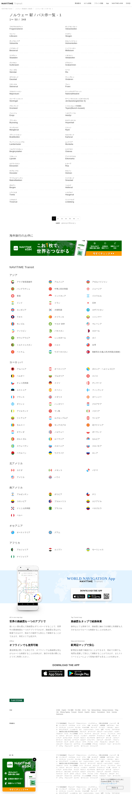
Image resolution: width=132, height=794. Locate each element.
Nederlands (59, 714)
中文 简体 (78, 710)
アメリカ (90, 742)
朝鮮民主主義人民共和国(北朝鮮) (68, 731)
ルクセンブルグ (67, 737)
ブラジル (95, 744)
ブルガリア (59, 733)
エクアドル (77, 744)
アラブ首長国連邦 (61, 723)
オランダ (108, 737)
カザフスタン (110, 725)
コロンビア (59, 744)
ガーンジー (69, 735)
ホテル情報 (87, 3)
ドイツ (81, 733)
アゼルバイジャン (81, 723)
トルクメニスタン (88, 729)
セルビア (83, 740)
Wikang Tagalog (65, 712)
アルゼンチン (104, 742)
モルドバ (83, 737)
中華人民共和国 (103, 723)
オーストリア (92, 731)
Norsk (108, 712)
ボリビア (111, 742)
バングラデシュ (92, 723)
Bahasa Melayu (96, 710)
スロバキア (108, 740)
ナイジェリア (94, 746)
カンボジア (95, 725)
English (64, 710)
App (107, 3)
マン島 (108, 735)
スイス (66, 733)
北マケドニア (100, 737)
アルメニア (71, 723)
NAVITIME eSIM (117, 3)
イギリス (61, 735)
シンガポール (74, 729)
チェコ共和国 (74, 733)
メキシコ (77, 742)
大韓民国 (102, 725)
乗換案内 (78, 3)
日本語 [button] (128, 3)
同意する (115, 788)
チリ (117, 742)
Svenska (114, 712)
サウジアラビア (63, 729)
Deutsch (80, 712)
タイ (80, 729)
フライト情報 (98, 3)
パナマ (84, 742)
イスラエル (72, 725)
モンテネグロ (91, 737)
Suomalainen (101, 712)
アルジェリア (68, 746)
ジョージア (113, 723)
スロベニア (100, 740)
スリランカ (62, 727)
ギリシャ (76, 735)
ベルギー (117, 731)
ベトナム (107, 729)
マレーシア (94, 727)
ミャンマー (70, 727)
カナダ (72, 742)
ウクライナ (59, 742)
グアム (61, 746)
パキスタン (110, 727)
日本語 (58, 710)
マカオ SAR (85, 727)
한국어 (84, 710)
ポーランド (59, 740)
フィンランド (111, 733)
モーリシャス (85, 746)
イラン (84, 725)
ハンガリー (84, 735)
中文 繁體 (70, 710)
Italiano (93, 712)
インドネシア (63, 725)
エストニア (96, 733)
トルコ (97, 729)
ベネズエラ (102, 744)
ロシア (66, 742)
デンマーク (88, 733)
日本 (89, 725)
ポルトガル (67, 740)
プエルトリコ (68, 744)
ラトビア (76, 737)
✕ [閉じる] (34, 759)
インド (79, 725)
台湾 (102, 729)
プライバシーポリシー (109, 783)
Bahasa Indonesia (108, 710)
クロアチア (92, 735)
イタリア (114, 735)
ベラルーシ (116, 740)
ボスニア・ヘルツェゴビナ (105, 731)
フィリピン (102, 727)
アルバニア (83, 731)
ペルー (109, 744)
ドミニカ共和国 (86, 744)
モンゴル (77, 727)
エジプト (76, 746)
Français (74, 712)
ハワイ (96, 742)
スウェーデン (91, 740)
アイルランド (101, 735)
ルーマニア (75, 740)
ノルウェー (116, 737)
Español (87, 712)
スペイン (103, 733)
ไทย (89, 710)
